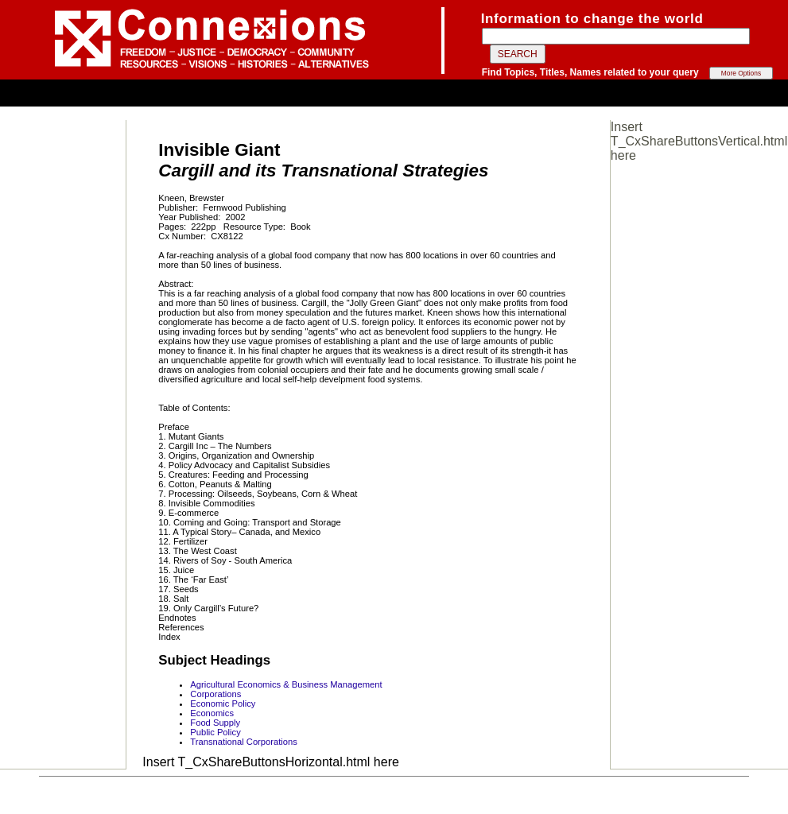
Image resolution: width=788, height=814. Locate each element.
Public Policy (215, 732)
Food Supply (215, 722)
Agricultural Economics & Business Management (286, 684)
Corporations (215, 694)
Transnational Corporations (243, 741)
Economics (212, 713)
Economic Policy (222, 703)
